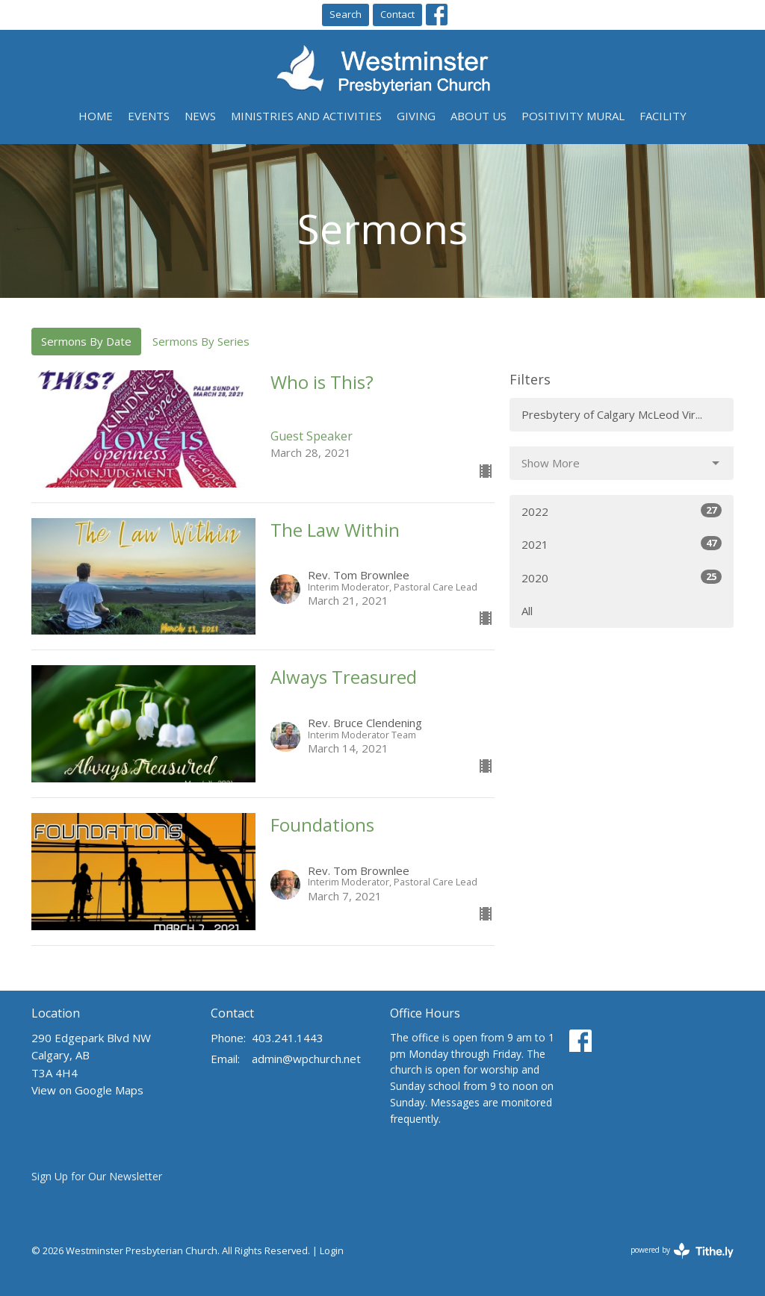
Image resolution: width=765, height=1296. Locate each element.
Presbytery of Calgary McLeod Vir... (611, 414)
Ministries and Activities (306, 115)
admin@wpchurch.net (306, 1058)
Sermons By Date (86, 341)
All (527, 610)
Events (149, 115)
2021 (621, 544)
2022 (621, 511)
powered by (682, 1251)
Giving (416, 115)
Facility (663, 115)
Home (95, 115)
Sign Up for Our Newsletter (96, 1176)
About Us (478, 115)
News (200, 115)
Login (332, 1250)
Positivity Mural (573, 115)
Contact (397, 14)
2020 (621, 577)
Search (345, 14)
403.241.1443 (287, 1037)
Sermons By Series (201, 341)
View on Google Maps (87, 1089)
